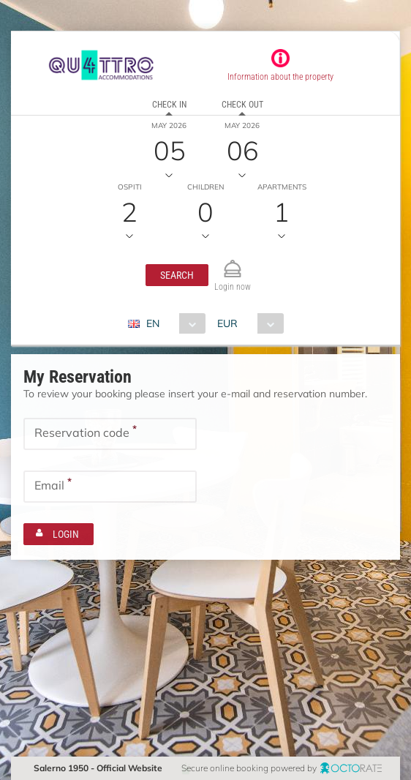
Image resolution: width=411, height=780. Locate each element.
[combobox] (172, 323)
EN (152, 323)
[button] (177, 275)
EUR (227, 323)
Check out (242, 104)
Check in (169, 104)
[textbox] (110, 434)
